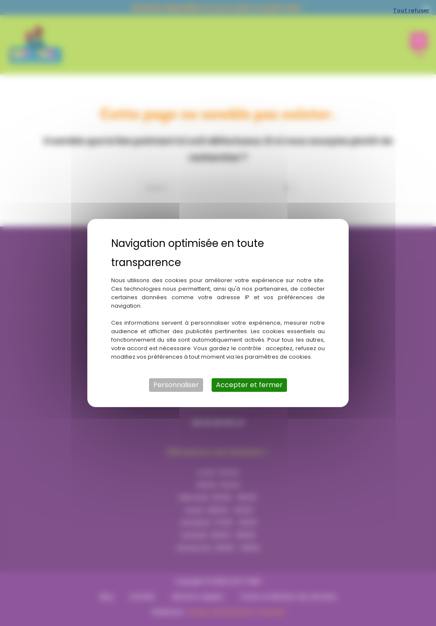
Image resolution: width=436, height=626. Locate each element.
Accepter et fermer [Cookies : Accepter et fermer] (249, 385)
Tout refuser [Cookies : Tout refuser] (411, 10)
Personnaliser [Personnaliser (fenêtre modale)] (176, 385)
